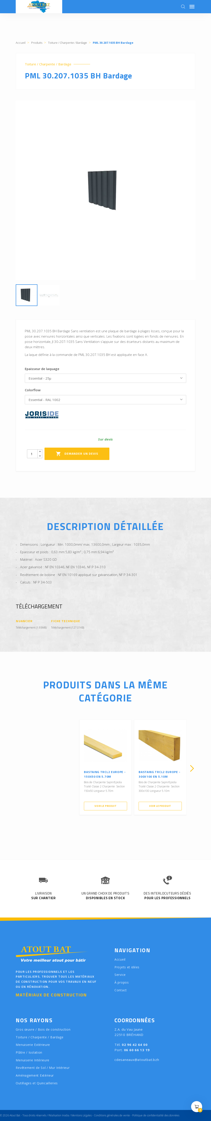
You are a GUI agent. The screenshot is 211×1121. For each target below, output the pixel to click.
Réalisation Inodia (58, 1115)
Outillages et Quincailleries (37, 1083)
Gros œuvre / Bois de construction (43, 1029)
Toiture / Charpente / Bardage (48, 64)
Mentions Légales (81, 1115)
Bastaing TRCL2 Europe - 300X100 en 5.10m (159, 774)
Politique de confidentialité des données (155, 1115)
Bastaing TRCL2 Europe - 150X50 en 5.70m (105, 774)
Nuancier (24, 621)
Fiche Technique (65, 621)
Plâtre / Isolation (29, 1052)
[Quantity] (32, 453)
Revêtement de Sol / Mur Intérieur (43, 1068)
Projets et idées (126, 967)
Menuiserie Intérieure (32, 1060)
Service (120, 975)
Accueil (120, 959)
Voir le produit (105, 806)
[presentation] (19, 768)
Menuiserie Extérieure (33, 1045)
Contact (120, 990)
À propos (121, 982)
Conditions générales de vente (112, 1115)
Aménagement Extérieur (35, 1075)
